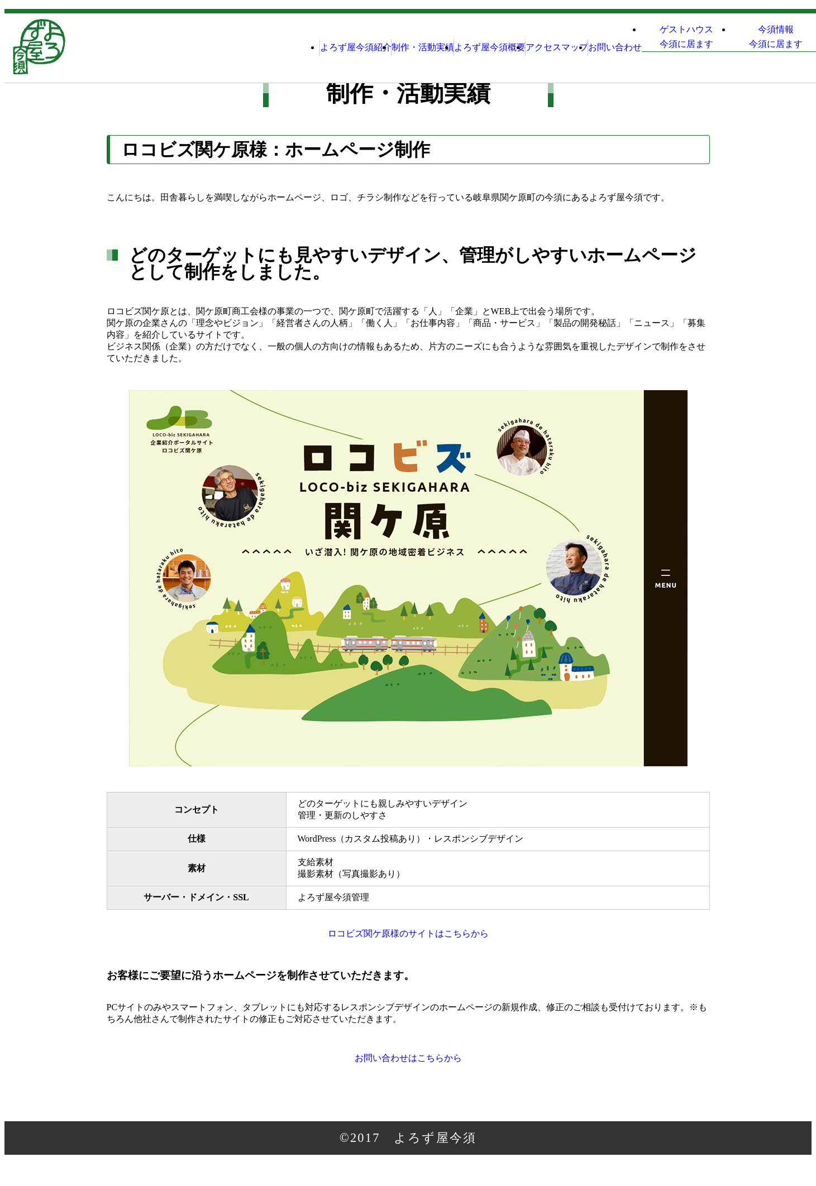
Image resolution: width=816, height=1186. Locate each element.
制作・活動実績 (300, 47)
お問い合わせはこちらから (407, 1078)
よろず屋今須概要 (389, 47)
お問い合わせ (559, 47)
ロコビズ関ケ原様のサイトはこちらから (408, 940)
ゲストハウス (653, 48)
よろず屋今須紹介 (210, 47)
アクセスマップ (478, 47)
